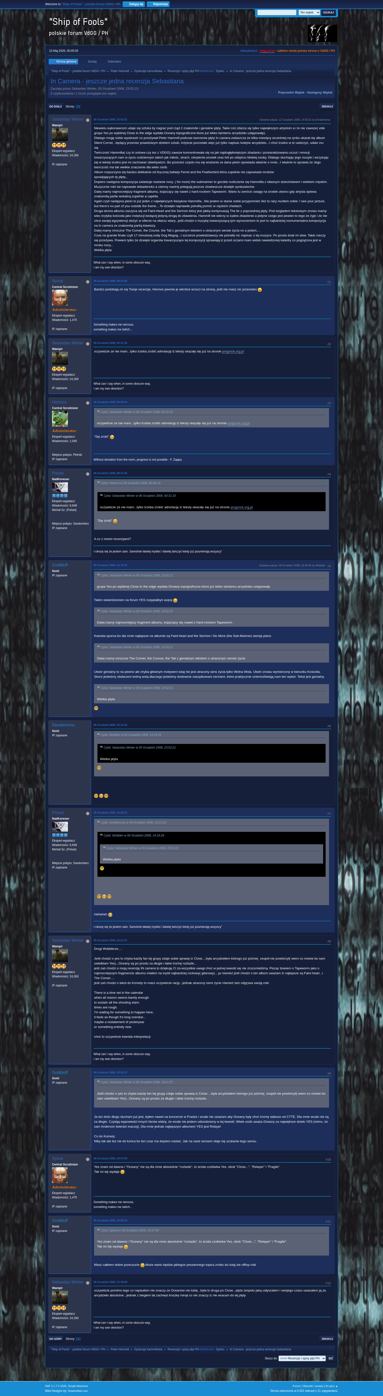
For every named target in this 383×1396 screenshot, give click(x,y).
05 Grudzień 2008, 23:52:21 (110, 119)
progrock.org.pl (233, 351)
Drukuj (327, 106)
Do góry (55, 1338)
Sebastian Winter (68, 119)
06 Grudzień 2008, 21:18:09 (110, 1281)
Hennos (59, 402)
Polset (58, 473)
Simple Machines (78, 1386)
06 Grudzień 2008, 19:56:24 (110, 1220)
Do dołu (55, 106)
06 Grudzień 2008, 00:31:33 (110, 342)
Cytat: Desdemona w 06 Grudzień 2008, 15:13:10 (133, 823)
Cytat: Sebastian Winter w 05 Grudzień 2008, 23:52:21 (137, 575)
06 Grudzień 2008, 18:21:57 (110, 940)
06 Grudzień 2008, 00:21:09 (110, 280)
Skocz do (271, 1358)
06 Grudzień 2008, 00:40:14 (110, 402)
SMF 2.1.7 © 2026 (55, 1386)
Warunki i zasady (313, 1386)
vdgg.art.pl (267, 51)
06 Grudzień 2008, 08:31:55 (110, 473)
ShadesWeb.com (78, 1390)
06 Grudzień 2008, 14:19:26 (110, 565)
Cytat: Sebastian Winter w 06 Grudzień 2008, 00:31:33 (137, 412)
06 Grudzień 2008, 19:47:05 (110, 1158)
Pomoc (297, 1386)
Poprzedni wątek (291, 92)
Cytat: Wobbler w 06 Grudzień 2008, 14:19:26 (131, 735)
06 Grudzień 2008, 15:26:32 (110, 812)
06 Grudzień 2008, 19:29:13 (110, 1072)
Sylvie (220, 71)
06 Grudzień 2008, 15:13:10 (110, 724)
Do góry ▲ (332, 1386)
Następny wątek (319, 92)
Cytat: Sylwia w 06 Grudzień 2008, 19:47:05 (130, 1230)
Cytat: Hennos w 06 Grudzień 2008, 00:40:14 (130, 483)
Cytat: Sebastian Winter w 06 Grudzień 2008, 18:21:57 (137, 1082)
